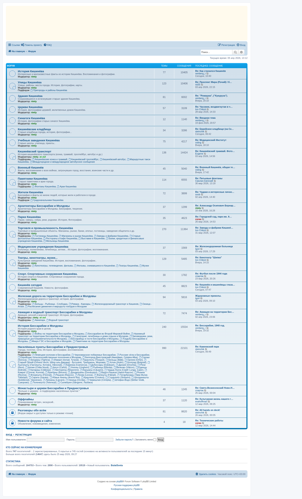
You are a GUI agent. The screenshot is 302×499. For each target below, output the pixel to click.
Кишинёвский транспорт (34, 151)
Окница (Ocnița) (75, 380)
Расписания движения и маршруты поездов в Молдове (56, 306)
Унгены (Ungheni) (78, 367)
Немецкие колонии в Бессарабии (51, 355)
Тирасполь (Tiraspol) (92, 360)
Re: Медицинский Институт (210, 140)
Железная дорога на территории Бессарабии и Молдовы (57, 296)
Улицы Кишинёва (30, 82)
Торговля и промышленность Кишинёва (45, 228)
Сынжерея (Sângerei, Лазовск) (75, 382)
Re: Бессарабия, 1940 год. (210, 325)
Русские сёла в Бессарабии (133, 355)
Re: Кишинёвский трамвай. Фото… (215, 151)
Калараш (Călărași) (39, 370)
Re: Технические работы (209, 420)
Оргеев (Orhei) (134, 360)
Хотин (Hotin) (115, 362)
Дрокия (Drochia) (126, 365)
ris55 (197, 84)
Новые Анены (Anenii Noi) (65, 377)
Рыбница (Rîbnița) (101, 367)
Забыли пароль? (124, 439)
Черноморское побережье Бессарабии (94, 355)
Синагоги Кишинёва (31, 118)
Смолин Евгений (204, 181)
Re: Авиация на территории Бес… (214, 312)
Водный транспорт (57, 320)
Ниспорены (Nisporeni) (65, 370)
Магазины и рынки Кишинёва (76, 236)
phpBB (119, 481)
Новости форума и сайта (35, 420)
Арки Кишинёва (66, 186)
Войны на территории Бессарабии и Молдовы (58, 333)
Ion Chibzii (200, 109)
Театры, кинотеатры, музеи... (37, 257)
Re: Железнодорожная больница (214, 246)
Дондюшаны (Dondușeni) (82, 372)
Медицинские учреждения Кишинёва (43, 246)
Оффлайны (26, 399)
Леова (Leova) (84, 375)
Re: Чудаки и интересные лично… (214, 192)
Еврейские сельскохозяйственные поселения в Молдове (49, 357)
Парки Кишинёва (29, 217)
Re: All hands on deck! (207, 410)
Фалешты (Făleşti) (105, 375)
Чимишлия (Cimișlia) (99, 380)
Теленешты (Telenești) (43, 382)
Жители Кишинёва (30, 192)
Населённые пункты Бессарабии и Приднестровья (53, 347)
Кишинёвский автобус (113, 159)
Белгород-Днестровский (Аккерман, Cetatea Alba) (110, 357)
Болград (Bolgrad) (135, 362)
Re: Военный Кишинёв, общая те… (215, 167)
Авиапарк (38, 320)
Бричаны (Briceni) (56, 372)
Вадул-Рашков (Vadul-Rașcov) (116, 372)
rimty (34, 76)
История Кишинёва (31, 71)
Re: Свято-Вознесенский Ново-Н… (215, 388)
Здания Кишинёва (30, 96)
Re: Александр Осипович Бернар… (215, 205)
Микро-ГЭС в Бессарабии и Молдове (50, 341)
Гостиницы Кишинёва (45, 236)
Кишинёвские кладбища (34, 129)
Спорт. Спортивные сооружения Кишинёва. (48, 273)
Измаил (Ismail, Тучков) (65, 360)
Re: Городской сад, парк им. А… (213, 216)
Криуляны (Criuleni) (92, 377)
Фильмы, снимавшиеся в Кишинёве (94, 265)
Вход (9, 434)
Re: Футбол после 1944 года (211, 273)
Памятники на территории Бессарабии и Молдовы (101, 341)
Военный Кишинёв (31, 167)
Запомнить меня (145, 439)
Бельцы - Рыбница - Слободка (49, 304)
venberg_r (200, 73)
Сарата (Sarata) (38, 377)
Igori (197, 249)
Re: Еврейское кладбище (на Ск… (214, 129)
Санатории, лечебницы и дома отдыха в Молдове (100, 336)
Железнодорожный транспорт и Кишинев (115, 304)
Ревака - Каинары (80, 304)
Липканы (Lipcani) (54, 380)
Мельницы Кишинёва (56, 241)
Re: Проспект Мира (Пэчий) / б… (213, 82)
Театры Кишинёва (127, 265)
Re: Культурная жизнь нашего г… (214, 399)
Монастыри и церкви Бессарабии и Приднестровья (53, 388)
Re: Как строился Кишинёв (210, 71)
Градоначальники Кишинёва (46, 200)
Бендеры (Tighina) (39, 360)
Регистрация (23, 434)
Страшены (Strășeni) (118, 377)
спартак (199, 276)
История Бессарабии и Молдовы (40, 325)
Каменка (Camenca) (75, 365)
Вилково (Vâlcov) (124, 367)
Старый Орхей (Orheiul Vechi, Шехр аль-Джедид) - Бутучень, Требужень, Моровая (82, 361)
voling (198, 142)
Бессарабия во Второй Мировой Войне (108, 333)
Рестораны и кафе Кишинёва (60, 238)
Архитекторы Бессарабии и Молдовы (44, 205)
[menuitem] (31, 45)
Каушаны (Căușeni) (91, 370)
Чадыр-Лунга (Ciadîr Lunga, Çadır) (123, 370)
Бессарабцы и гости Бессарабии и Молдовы (93, 338)
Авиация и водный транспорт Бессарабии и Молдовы (55, 312)
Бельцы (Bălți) (114, 360)
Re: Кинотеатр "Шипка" (208, 257)
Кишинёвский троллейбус (84, 159)
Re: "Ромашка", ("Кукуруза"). (211, 95)
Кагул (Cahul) (58, 367)
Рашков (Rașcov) (63, 375)
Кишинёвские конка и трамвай (49, 159)
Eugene (199, 153)
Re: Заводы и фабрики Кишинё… (214, 227)
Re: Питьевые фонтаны (208, 178)
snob (197, 194)
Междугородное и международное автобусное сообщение (62, 162)
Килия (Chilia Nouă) (37, 367)
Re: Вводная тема (205, 118)
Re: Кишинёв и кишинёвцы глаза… (215, 284)
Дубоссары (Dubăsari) (102, 365)
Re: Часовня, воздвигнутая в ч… (214, 106)
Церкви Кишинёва (30, 107)
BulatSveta (117, 465)
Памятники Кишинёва (32, 178)
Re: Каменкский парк (207, 346)
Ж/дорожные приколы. (208, 296)
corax (198, 219)
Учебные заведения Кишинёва (39, 140)
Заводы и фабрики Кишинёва (111, 236)
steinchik (199, 131)
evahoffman (201, 401)
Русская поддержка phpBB (126, 485)
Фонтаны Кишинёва (44, 186)
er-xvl (43, 157)
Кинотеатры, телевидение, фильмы (52, 265)
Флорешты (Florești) (40, 375)
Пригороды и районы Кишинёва (48, 90)
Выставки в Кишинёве (91, 238)
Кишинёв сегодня (30, 285)
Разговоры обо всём (32, 410)
